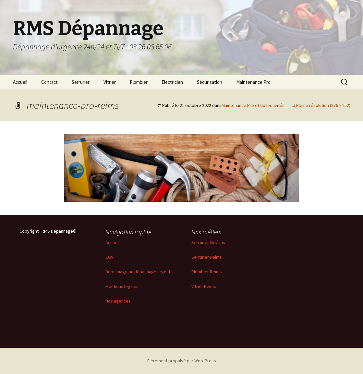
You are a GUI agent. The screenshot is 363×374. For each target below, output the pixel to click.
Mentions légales (122, 286)
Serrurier (81, 82)
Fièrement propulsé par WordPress (181, 361)
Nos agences (118, 301)
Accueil (20, 82)
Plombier (139, 82)
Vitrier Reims (203, 286)
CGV (109, 257)
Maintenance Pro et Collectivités (253, 105)
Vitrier (109, 82)
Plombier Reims (206, 272)
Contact (49, 82)
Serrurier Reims (206, 257)
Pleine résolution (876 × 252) (323, 105)
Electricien (172, 82)
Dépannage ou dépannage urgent (137, 272)
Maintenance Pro (253, 82)
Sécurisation (209, 82)
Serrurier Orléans (208, 242)
